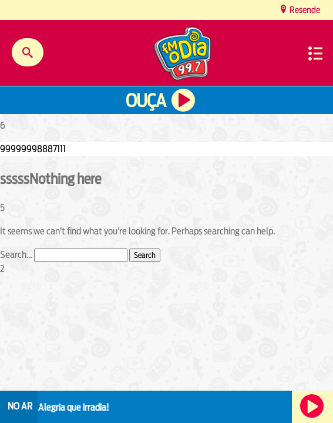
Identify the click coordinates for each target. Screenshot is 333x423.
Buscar (27, 52)
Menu (315, 53)
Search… (16, 254)
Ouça (146, 100)
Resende (304, 10)
